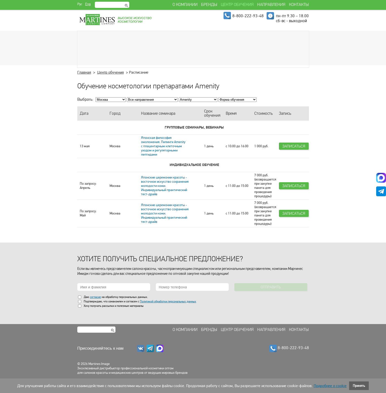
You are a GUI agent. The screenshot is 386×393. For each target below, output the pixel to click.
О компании (185, 329)
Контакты (299, 329)
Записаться (293, 146)
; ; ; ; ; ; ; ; (152, 99)
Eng (88, 4)
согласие (95, 297)
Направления (271, 329)
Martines (115, 20)
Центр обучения (110, 72)
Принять (359, 386)
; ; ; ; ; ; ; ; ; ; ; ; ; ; (198, 99)
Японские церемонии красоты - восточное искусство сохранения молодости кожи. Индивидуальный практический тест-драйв (165, 185)
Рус (79, 4)
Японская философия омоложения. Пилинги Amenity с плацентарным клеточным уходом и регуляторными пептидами (163, 146)
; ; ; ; (237, 99)
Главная (84, 72)
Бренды (209, 329)
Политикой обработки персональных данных (168, 301)
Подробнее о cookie (330, 385)
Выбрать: (85, 99)
